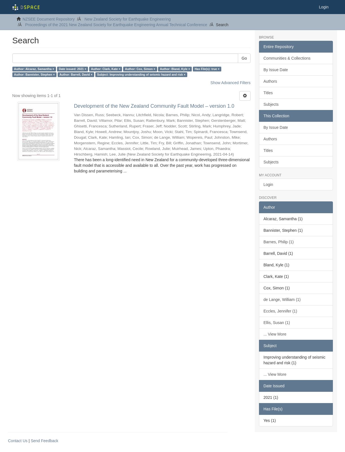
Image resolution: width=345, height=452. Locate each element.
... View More (274, 334)
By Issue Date (275, 70)
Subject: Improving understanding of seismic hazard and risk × (141, 74)
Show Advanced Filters (231, 82)
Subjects (271, 104)
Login (268, 184)
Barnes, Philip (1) (278, 242)
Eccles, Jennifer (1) (280, 311)
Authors (270, 81)
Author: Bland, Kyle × (175, 69)
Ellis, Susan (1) (276, 322)
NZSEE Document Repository (48, 19)
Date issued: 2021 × (72, 69)
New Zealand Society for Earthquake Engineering (127, 19)
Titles (268, 93)
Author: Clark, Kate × (105, 69)
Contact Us (18, 440)
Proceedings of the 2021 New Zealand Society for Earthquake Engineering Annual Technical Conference (116, 25)
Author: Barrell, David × (76, 74)
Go (244, 58)
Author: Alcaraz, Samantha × (34, 69)
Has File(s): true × (207, 69)
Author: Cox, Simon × (140, 69)
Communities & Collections (286, 58)
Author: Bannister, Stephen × (34, 74)
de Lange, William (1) (282, 299)
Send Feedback (44, 440)
